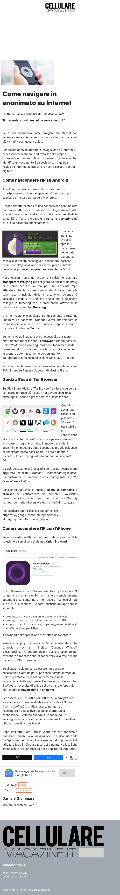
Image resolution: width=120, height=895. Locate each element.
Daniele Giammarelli (28, 113)
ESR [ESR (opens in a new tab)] (5, 370)
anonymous (24, 790)
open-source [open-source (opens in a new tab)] (65, 591)
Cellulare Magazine (38, 889)
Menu (8, 7)
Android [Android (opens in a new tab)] (24, 193)
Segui (67, 773)
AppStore (65, 635)
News (22, 784)
